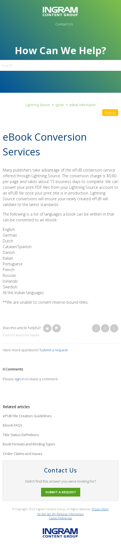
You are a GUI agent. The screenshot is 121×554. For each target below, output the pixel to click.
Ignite (60, 105)
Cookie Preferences (60, 518)
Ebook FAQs (12, 425)
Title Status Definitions (21, 434)
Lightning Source (37, 105)
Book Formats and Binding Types (29, 444)
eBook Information (83, 105)
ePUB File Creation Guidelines (27, 415)
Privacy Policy (100, 509)
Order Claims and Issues (22, 453)
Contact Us (64, 24)
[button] (47, 328)
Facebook (96, 328)
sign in (20, 378)
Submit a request (54, 349)
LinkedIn (114, 328)
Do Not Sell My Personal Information (60, 514)
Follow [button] (110, 112)
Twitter (105, 328)
